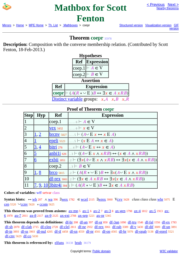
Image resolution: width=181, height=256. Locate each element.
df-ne (82, 227)
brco (53, 172)
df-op (106, 231)
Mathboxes (70, 25)
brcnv (54, 134)
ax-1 (86, 211)
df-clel (65, 227)
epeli (53, 140)
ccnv (24, 204)
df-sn (74, 231)
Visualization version (158, 25)
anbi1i (55, 153)
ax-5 (152, 211)
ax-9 (48, 215)
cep (6, 204)
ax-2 (96, 211)
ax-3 (107, 211)
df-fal (149, 222)
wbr (160, 199)
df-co (27, 236)
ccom (44, 204)
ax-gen (120, 211)
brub (78, 242)
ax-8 (33, 215)
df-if (58, 231)
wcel (84, 199)
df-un (166, 227)
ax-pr (100, 215)
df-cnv (10, 236)
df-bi (68, 222)
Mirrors (6, 25)
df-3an (114, 222)
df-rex (55, 178)
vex (52, 127)
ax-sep (83, 215)
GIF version (174, 27)
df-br (122, 231)
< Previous (156, 4)
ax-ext (64, 215)
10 (46, 185)
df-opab (141, 231)
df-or (98, 222)
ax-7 (17, 215)
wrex (102, 199)
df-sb (9, 227)
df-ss (24, 231)
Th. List (53, 25)
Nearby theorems (167, 8)
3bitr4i (55, 185)
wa (50, 199)
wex (64, 199)
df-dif (149, 227)
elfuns (59, 242)
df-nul (41, 231)
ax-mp (73, 211)
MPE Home (36, 25)
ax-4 (137, 211)
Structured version (131, 25)
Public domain (101, 251)
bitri (53, 146)
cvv (120, 199)
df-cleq (45, 227)
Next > (173, 4)
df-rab (117, 227)
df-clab (26, 227)
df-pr (90, 231)
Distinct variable (67, 99)
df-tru (132, 222)
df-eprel (161, 231)
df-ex (166, 222)
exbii (54, 159)
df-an (83, 222)
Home (20, 25)
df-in (8, 231)
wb (34, 199)
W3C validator (169, 251)
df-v (133, 227)
